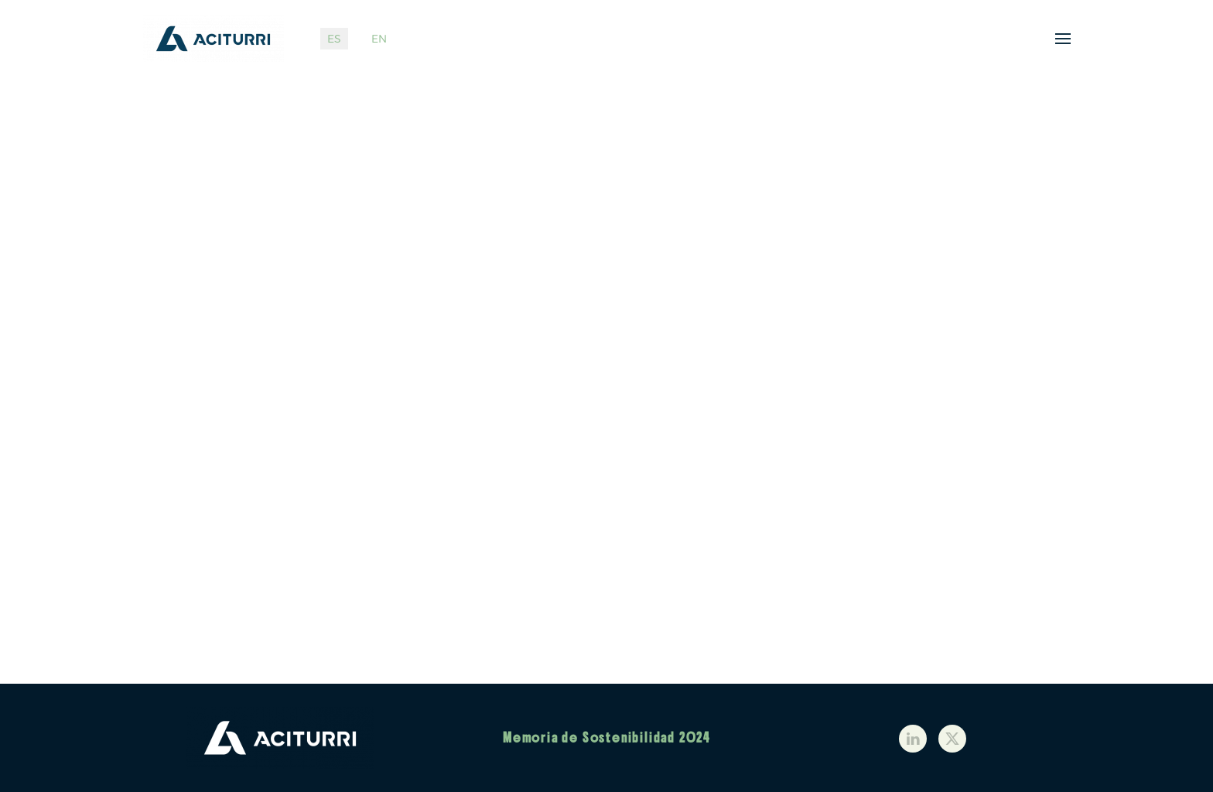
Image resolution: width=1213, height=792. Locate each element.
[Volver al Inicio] (216, 38)
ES (334, 39)
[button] (1063, 38)
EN (379, 39)
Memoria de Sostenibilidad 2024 (606, 738)
